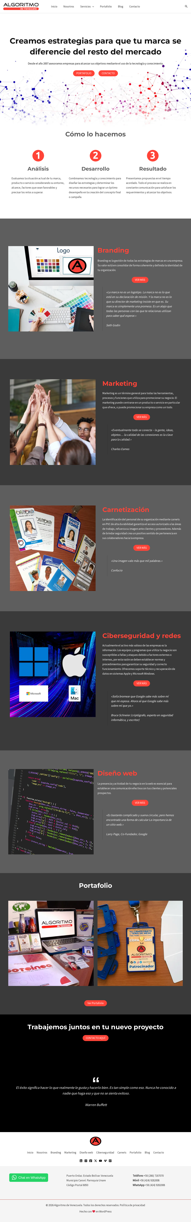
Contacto (133, 6)
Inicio (55, 6)
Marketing (70, 1152)
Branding (56, 1152)
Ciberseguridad (105, 1152)
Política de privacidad (132, 1205)
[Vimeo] (105, 1160)
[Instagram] (85, 1160)
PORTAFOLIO (83, 73)
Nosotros (69, 6)
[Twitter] (95, 1160)
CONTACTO (108, 73)
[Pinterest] (110, 1160)
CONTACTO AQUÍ (95, 1038)
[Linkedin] (81, 1160)
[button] (92, 6)
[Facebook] (90, 1160)
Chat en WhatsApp (32, 1177)
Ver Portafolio (95, 1003)
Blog (119, 6)
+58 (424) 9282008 (155, 1185)
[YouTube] (100, 1160)
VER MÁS (140, 280)
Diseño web (86, 1152)
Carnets (121, 1152)
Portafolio (106, 6)
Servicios (87, 6)
